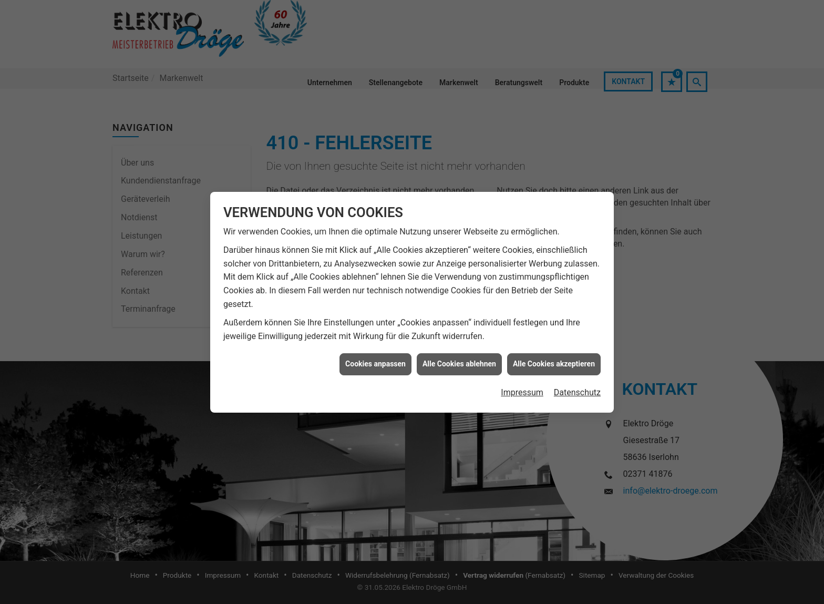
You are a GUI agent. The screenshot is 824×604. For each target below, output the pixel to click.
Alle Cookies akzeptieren (554, 358)
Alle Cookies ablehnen (459, 358)
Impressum (522, 386)
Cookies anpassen (375, 358)
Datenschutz (577, 386)
